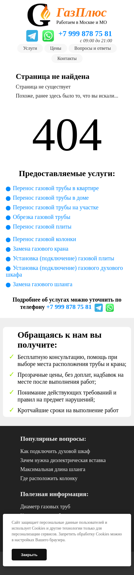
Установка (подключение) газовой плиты (63, 258)
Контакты (66, 58)
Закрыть (29, 555)
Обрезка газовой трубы (41, 217)
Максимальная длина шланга (53, 469)
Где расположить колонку (49, 478)
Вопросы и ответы (92, 48)
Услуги (30, 48)
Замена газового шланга (42, 284)
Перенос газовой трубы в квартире (56, 188)
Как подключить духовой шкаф (55, 451)
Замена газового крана (40, 248)
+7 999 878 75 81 (69, 306)
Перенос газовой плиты (42, 226)
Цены (55, 48)
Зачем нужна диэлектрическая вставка (63, 460)
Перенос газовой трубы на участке (55, 207)
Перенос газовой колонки (44, 239)
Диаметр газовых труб (45, 506)
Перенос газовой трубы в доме (51, 197)
